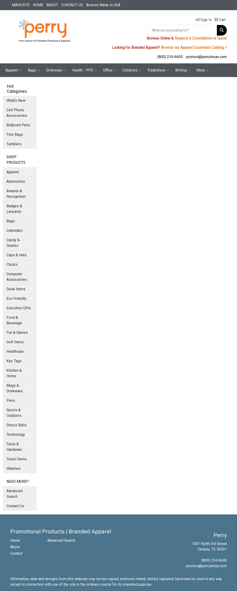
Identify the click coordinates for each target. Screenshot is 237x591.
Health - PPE (84, 70)
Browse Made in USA (103, 5)
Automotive (15, 181)
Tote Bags (14, 134)
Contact (16, 553)
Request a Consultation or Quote (201, 38)
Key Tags (14, 361)
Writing (182, 70)
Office (109, 70)
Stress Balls (16, 425)
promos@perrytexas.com (206, 57)
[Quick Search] (181, 30)
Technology (15, 434)
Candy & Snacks (13, 243)
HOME (38, 5)
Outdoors (131, 70)
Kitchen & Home (14, 373)
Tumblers (14, 144)
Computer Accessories (16, 277)
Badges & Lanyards (14, 209)
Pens (10, 400)
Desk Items (15, 289)
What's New (15, 100)
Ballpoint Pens (18, 125)
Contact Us (15, 506)
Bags (34, 70)
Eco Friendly (16, 298)
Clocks (12, 264)
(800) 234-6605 (170, 57)
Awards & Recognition (16, 194)
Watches (13, 468)
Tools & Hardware (14, 447)
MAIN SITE (21, 5)
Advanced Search (14, 494)
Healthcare (15, 351)
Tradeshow (158, 70)
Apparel (13, 70)
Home (15, 540)
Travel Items (16, 459)
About (15, 547)
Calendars (14, 230)
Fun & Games (17, 332)
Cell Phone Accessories (16, 113)
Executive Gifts (18, 308)
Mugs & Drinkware (14, 388)
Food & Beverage (14, 320)
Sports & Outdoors (14, 413)
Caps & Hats (16, 255)
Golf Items (15, 342)
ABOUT (52, 5)
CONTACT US (72, 5)
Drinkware (56, 70)
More (202, 70)
